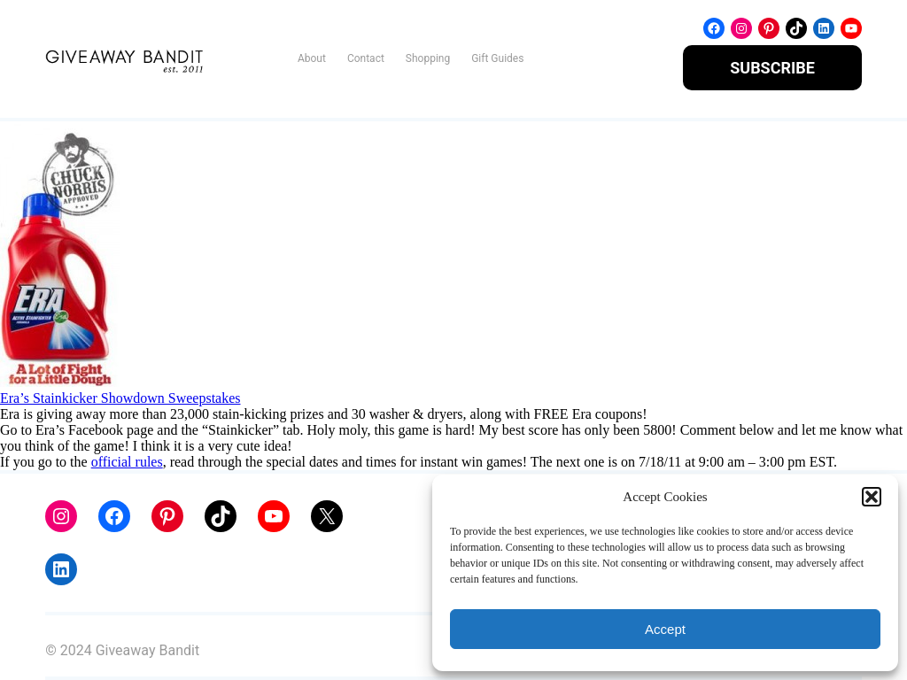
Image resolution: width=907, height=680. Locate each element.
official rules (127, 461)
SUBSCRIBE (772, 67)
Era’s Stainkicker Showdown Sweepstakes (120, 398)
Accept (665, 629)
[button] (871, 497)
